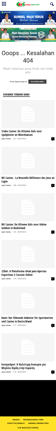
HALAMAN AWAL (37, 82)
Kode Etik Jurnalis (16, 423)
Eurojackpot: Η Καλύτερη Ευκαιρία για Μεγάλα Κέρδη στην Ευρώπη (23, 366)
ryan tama (6, 138)
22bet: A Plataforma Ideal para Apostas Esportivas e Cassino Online (23, 273)
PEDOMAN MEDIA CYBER (33, 419)
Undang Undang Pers (38, 423)
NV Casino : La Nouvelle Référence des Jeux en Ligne (27, 179)
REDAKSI (16, 419)
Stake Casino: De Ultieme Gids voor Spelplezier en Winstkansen (21, 133)
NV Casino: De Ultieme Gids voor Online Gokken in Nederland (23, 226)
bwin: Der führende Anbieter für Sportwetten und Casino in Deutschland (27, 319)
